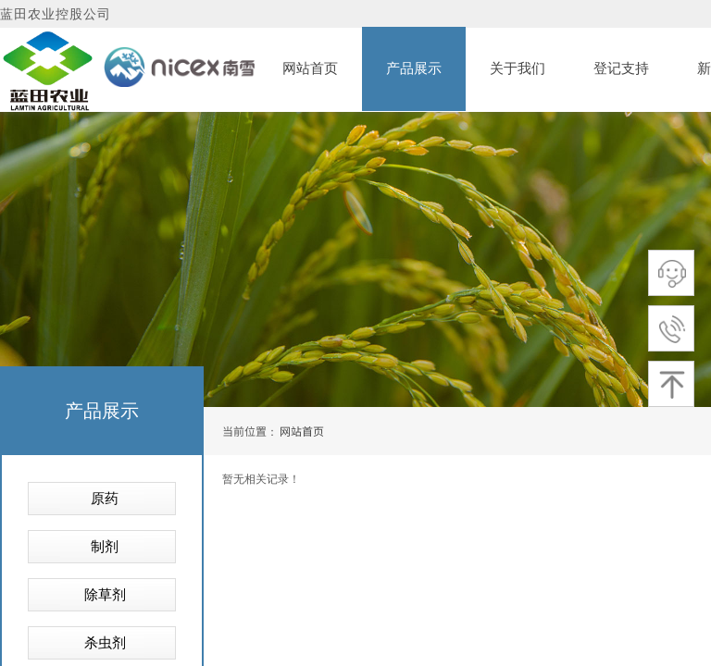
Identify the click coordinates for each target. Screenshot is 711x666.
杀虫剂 (105, 642)
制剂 (104, 546)
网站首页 (302, 430)
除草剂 (105, 594)
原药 (104, 498)
